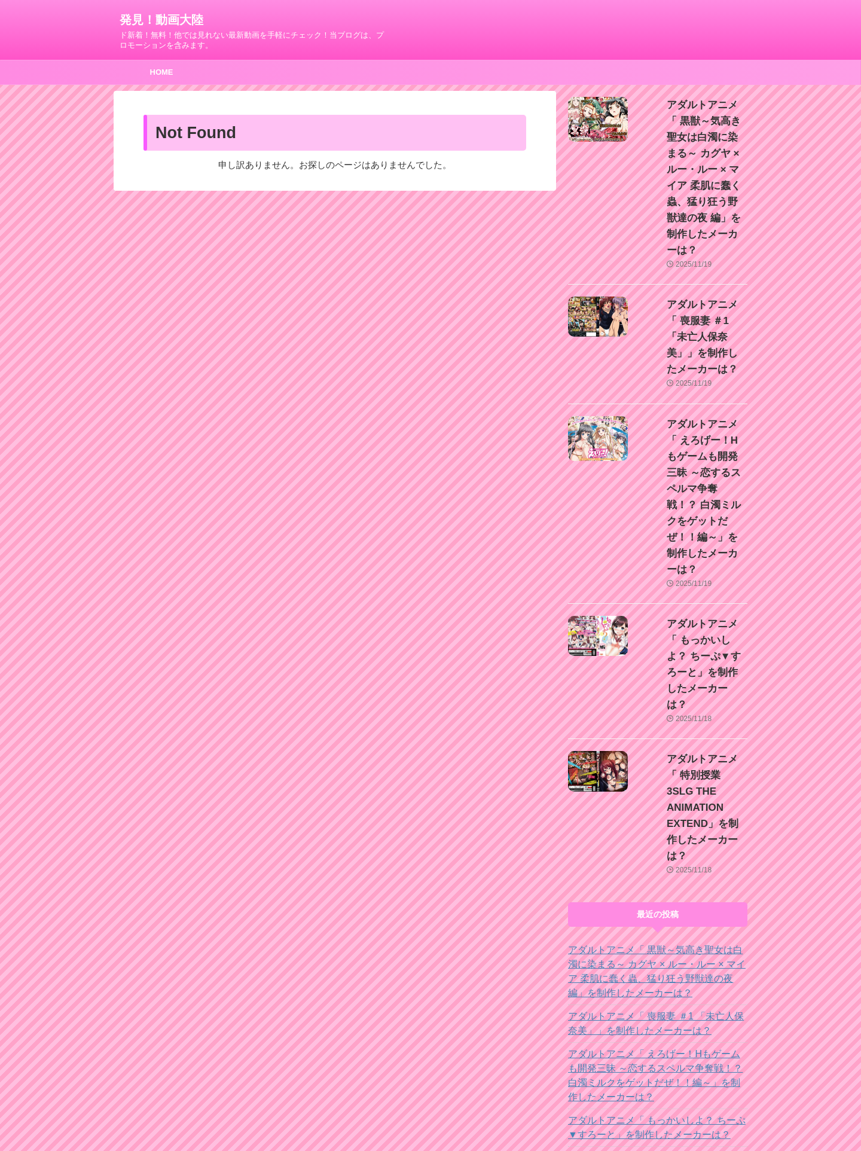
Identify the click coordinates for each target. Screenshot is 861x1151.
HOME (161, 72)
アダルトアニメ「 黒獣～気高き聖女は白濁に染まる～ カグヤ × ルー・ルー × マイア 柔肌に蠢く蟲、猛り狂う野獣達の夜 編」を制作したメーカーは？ (657, 713)
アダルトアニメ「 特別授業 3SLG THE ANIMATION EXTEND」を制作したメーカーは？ (651, 914)
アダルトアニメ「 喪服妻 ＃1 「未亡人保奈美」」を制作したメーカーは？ (692, 256)
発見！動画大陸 (161, 19)
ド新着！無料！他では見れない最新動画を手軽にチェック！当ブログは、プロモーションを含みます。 (430, 1116)
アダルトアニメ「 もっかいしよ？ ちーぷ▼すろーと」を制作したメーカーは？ (688, 479)
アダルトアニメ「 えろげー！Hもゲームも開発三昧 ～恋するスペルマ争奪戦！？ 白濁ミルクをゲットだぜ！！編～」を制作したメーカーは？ (656, 817)
